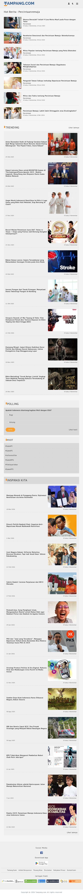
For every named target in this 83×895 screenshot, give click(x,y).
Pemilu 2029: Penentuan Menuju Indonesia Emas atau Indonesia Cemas (26, 814)
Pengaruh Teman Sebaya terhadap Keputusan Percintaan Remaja (50, 81)
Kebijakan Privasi (59, 870)
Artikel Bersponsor (25, 870)
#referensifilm (11, 455)
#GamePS (9, 451)
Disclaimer (48, 870)
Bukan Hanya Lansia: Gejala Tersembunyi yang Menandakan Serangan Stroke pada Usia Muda (25, 261)
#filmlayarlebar (11, 465)
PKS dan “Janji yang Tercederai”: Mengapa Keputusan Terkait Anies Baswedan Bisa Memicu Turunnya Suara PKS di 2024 (26, 641)
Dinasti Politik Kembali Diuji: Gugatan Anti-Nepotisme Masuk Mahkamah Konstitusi (24, 525)
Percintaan (27, 24)
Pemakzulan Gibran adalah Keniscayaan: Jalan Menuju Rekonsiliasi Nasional (25, 785)
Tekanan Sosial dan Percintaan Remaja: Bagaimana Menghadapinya (44, 66)
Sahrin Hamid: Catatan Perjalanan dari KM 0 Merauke (24, 583)
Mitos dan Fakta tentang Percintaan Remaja (41, 96)
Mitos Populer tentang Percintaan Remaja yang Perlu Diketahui (49, 51)
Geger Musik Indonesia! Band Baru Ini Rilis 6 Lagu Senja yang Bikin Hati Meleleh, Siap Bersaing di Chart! (26, 202)
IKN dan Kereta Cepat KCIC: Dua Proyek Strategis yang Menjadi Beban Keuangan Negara (26, 727)
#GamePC (9, 446)
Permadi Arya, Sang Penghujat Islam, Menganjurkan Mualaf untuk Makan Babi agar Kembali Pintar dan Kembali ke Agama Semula (25, 612)
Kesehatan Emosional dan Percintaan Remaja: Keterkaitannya (48, 36)
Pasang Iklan (38, 870)
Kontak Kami (71, 870)
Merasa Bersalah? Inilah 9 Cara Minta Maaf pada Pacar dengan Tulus (49, 20)
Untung (11, 422)
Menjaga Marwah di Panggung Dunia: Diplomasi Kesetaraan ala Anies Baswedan (26, 496)
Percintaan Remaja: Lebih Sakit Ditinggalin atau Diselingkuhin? (50, 111)
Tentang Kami (12, 870)
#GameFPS (9, 469)
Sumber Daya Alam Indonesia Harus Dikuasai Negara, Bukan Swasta (24, 699)
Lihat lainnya (74, 128)
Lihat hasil (73, 430)
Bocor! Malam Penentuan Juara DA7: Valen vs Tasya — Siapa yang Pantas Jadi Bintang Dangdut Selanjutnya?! (26, 232)
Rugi (10, 415)
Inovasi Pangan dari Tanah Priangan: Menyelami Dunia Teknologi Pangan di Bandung (26, 290)
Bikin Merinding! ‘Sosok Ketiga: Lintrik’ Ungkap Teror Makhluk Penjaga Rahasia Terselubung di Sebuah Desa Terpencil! (25, 378)
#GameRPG (9, 460)
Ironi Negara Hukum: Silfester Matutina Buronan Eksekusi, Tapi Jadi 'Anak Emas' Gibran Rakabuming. (25, 554)
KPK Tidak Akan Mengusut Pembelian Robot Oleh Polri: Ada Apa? (24, 756)
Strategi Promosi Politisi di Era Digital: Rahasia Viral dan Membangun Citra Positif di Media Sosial (26, 670)
